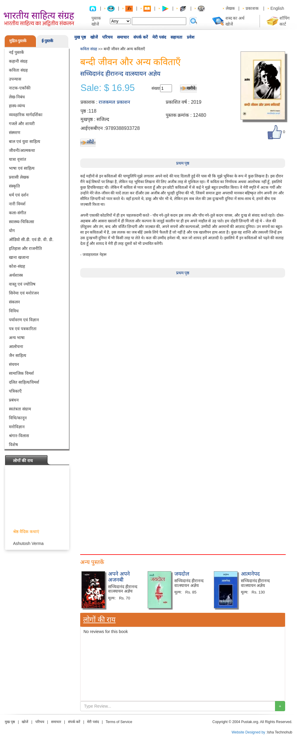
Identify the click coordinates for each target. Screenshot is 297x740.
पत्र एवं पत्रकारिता (23, 328)
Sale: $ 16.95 (107, 88)
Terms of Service (119, 722)
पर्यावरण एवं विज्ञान (24, 319)
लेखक (230, 8)
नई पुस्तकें (16, 52)
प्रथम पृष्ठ (182, 163)
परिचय (107, 37)
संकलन (14, 302)
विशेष (13, 444)
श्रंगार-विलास (19, 435)
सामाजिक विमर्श (21, 373)
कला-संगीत (17, 212)
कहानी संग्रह (18, 61)
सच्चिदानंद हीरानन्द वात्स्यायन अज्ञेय (120, 73)
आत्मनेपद (250, 574)
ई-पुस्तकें (47, 41)
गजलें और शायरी (22, 123)
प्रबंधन (14, 400)
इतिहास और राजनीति (25, 248)
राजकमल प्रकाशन (114, 102)
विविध (14, 310)
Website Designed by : (249, 732)
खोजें (94, 37)
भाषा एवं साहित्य (21, 168)
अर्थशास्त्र (16, 275)
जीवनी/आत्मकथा (22, 150)
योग (12, 230)
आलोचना (16, 346)
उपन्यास (15, 79)
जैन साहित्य (17, 355)
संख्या (155, 88)
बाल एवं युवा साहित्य (24, 141)
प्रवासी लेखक (19, 177)
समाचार (123, 37)
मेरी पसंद (159, 37)
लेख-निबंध (17, 97)
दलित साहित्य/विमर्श (24, 382)
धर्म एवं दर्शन (19, 195)
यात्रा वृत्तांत (17, 159)
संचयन (14, 364)
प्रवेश (191, 37)
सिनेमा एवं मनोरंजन (24, 293)
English (277, 8)
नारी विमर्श (17, 203)
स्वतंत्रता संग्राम (20, 409)
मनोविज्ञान (17, 426)
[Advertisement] (102, 595)
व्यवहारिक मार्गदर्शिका (25, 114)
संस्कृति (14, 186)
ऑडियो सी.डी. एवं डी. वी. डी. (31, 239)
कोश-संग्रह (17, 266)
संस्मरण (14, 132)
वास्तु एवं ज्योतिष (22, 284)
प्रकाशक (252, 8)
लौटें (90, 141)
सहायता (176, 37)
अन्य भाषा (17, 337)
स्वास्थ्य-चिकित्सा (21, 221)
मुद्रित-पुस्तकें (17, 41)
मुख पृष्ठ (80, 37)
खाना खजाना (19, 257)
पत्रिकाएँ (15, 391)
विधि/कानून (18, 417)
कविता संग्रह (18, 70)
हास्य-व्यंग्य (17, 105)
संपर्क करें (140, 37)
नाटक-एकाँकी (20, 88)
